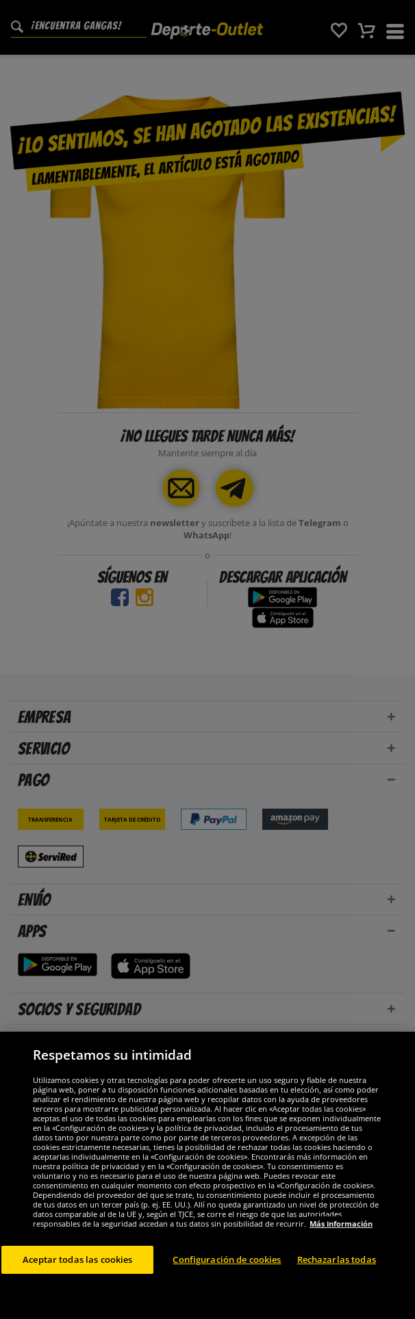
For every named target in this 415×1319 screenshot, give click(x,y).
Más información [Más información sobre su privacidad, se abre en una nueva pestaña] (341, 1273)
